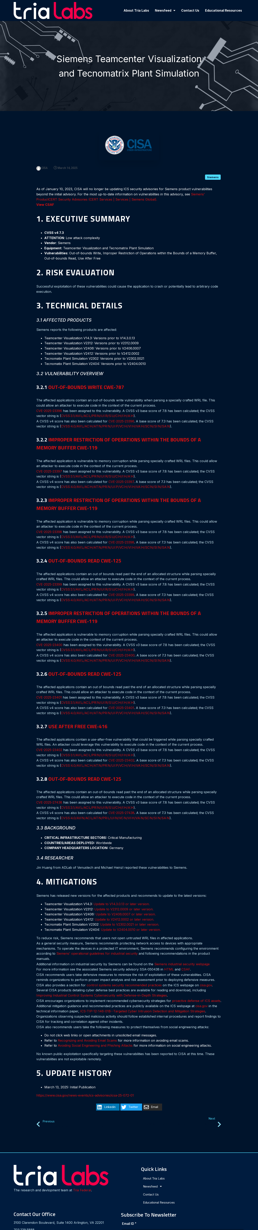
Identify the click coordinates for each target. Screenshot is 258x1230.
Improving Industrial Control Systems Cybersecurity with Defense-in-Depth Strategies (101, 987)
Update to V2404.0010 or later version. (131, 921)
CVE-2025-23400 (49, 636)
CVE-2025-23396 (49, 402)
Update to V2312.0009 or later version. (123, 901)
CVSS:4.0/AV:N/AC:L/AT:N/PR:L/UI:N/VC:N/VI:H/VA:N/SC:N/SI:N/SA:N (115, 809)
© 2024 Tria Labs (129, 1225)
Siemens (213, 168)
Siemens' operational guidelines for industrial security (97, 945)
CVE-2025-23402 (49, 741)
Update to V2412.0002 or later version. (124, 911)
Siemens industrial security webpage (182, 955)
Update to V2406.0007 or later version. (125, 906)
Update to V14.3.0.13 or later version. (121, 895)
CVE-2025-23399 (49, 576)
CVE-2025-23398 (49, 523)
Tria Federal (26, 1176)
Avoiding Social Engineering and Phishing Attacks (95, 1037)
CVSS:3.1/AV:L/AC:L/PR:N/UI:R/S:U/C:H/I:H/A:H (97, 407)
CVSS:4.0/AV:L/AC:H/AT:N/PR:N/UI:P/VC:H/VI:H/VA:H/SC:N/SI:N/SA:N (115, 418)
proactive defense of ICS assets (196, 992)
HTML (169, 961)
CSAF (185, 961)
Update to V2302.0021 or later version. (129, 916)
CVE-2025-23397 (49, 463)
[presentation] (196, 1193)
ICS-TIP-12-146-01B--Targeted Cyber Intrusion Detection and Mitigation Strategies (142, 1003)
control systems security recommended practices (124, 977)
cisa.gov (206, 977)
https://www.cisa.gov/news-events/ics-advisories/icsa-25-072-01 (85, 1087)
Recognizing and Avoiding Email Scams (87, 1032)
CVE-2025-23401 (49, 689)
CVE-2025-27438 (49, 794)
